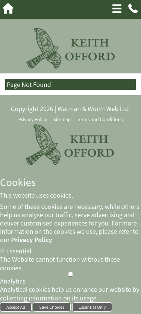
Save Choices (51, 307)
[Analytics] (70, 274)
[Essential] (2, 250)
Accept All (15, 307)
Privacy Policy (31, 239)
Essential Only (92, 307)
